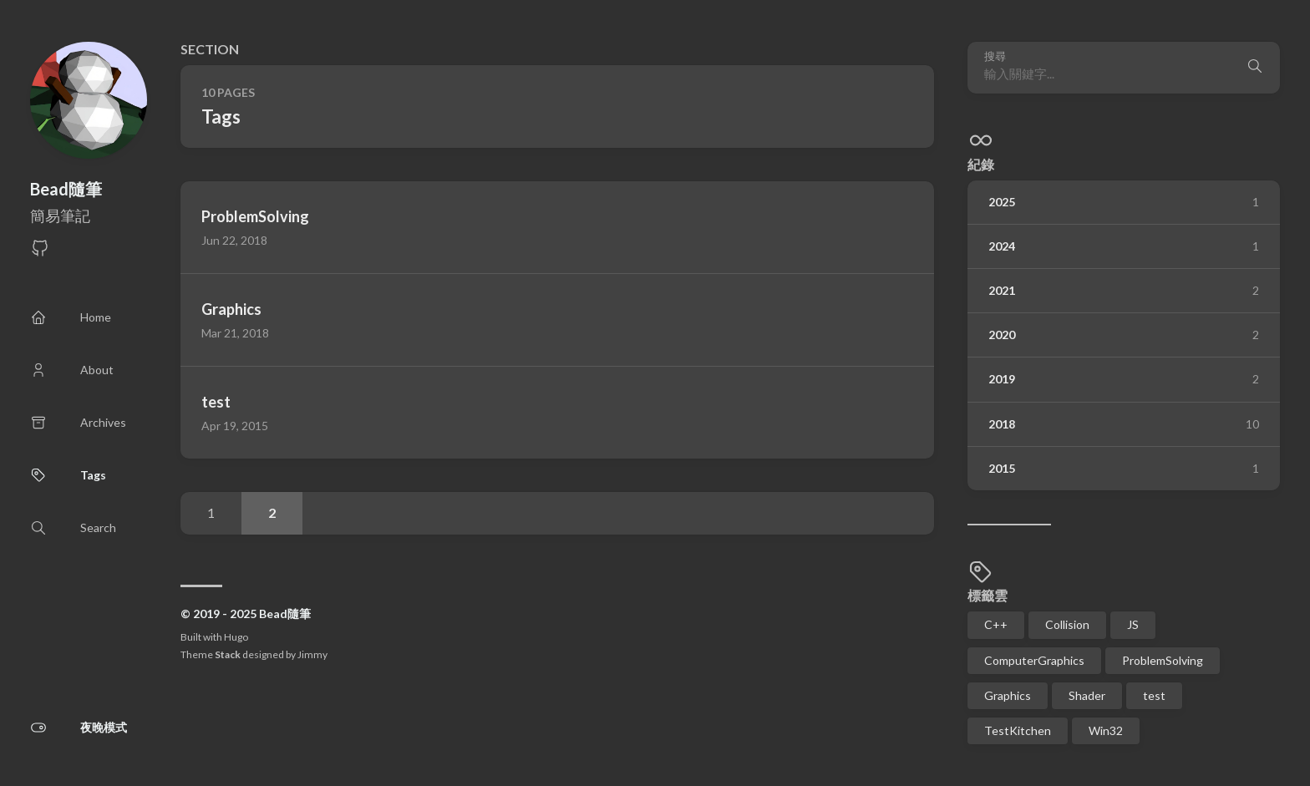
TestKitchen (1017, 730)
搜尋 (995, 56)
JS (1133, 624)
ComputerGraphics (1034, 660)
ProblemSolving (1162, 660)
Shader (1087, 695)
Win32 (1106, 730)
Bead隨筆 (66, 189)
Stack (228, 654)
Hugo (236, 637)
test (1154, 695)
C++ (996, 624)
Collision (1067, 624)
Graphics (1007, 695)
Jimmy (312, 654)
